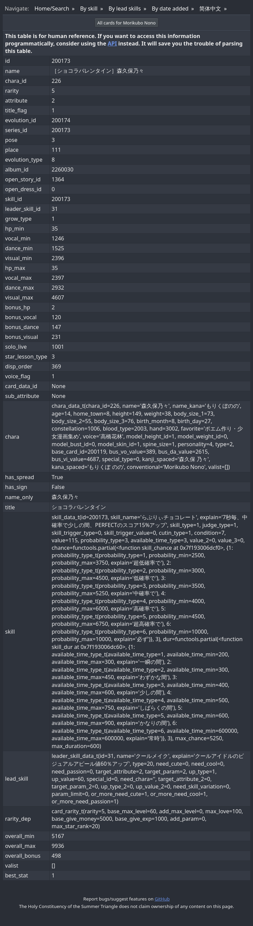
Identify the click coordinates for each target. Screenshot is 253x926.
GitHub (162, 899)
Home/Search (51, 8)
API (112, 43)
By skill (88, 8)
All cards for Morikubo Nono (126, 23)
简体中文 (210, 8)
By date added (170, 8)
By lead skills (125, 8)
